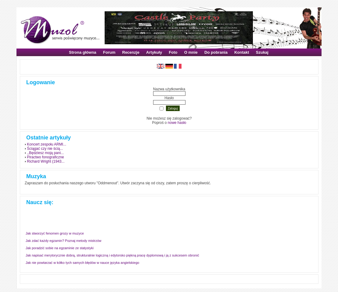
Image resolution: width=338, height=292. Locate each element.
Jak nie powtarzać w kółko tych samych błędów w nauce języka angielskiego (82, 263)
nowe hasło (177, 123)
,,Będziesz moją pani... (45, 153)
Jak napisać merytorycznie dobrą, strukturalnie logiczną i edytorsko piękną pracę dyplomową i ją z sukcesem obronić (112, 255)
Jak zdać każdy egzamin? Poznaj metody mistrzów (63, 241)
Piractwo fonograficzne (45, 157)
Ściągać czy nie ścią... (45, 148)
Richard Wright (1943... (45, 161)
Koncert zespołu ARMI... (46, 144)
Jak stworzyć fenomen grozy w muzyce (55, 233)
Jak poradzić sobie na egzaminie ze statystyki (60, 248)
